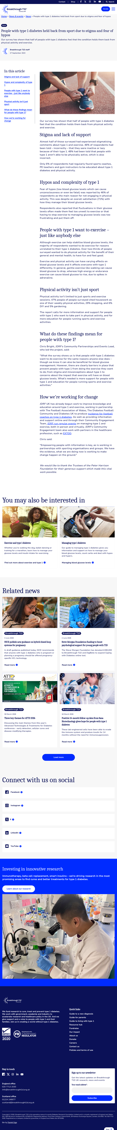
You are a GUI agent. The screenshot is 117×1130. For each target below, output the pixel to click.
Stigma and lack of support (17, 77)
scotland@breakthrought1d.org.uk (18, 1102)
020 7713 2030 (9, 1086)
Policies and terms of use (81, 1050)
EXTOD (67, 433)
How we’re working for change (15, 119)
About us (73, 1036)
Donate (105, 9)
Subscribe (92, 1098)
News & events (16, 16)
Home (4, 16)
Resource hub (75, 1025)
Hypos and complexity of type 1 (18, 83)
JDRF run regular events (61, 423)
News (28, 16)
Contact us (74, 1047)
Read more (29, 537)
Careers (73, 1043)
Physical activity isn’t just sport (16, 103)
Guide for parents (77, 1017)
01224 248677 (9, 1099)
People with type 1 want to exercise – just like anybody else (17, 93)
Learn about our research (19, 889)
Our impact (74, 1032)
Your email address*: (79, 1085)
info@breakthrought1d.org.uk (16, 1089)
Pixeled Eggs (12, 1122)
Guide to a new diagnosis (81, 1014)
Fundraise (74, 1028)
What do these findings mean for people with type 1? (18, 111)
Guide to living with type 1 (81, 1021)
